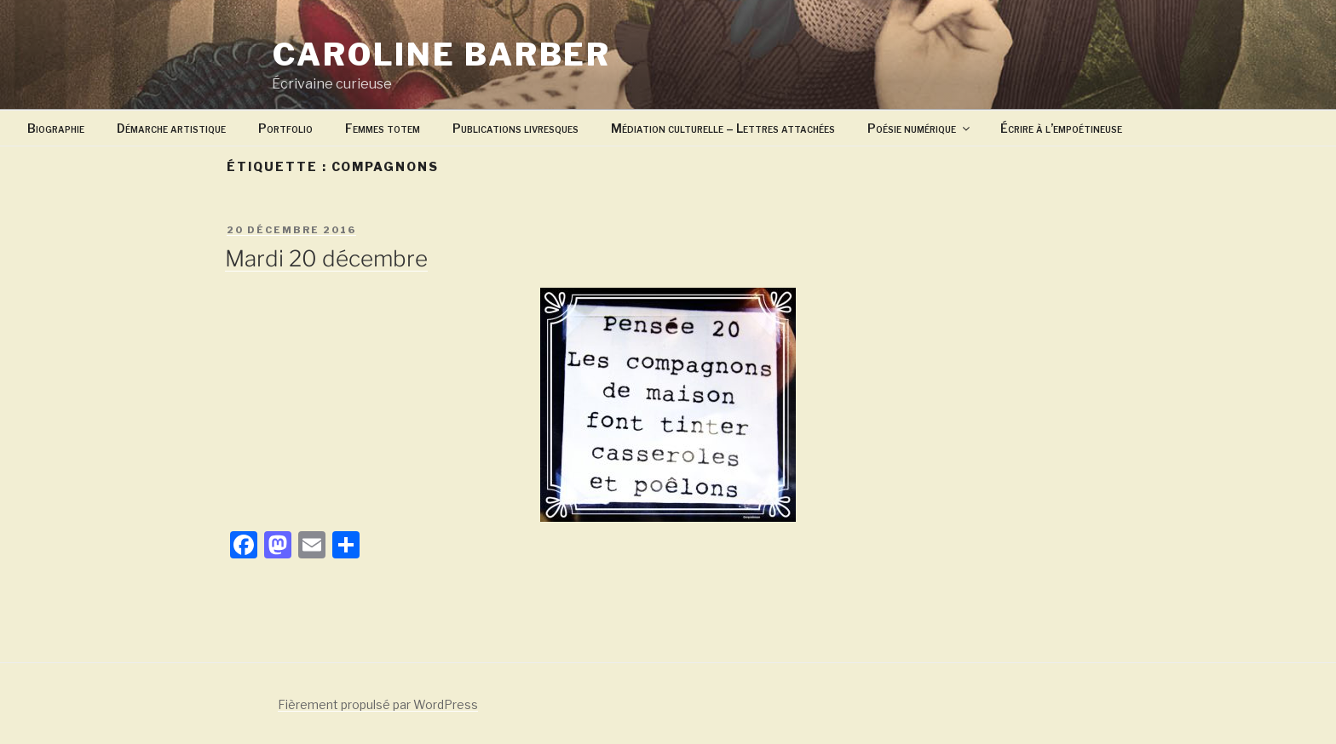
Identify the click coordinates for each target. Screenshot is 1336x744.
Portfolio (285, 128)
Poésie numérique (919, 128)
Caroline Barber (442, 54)
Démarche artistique (171, 128)
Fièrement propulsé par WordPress (378, 704)
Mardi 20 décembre (326, 258)
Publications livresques (515, 128)
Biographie (55, 128)
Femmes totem (382, 128)
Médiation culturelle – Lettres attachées (723, 128)
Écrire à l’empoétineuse (1061, 128)
